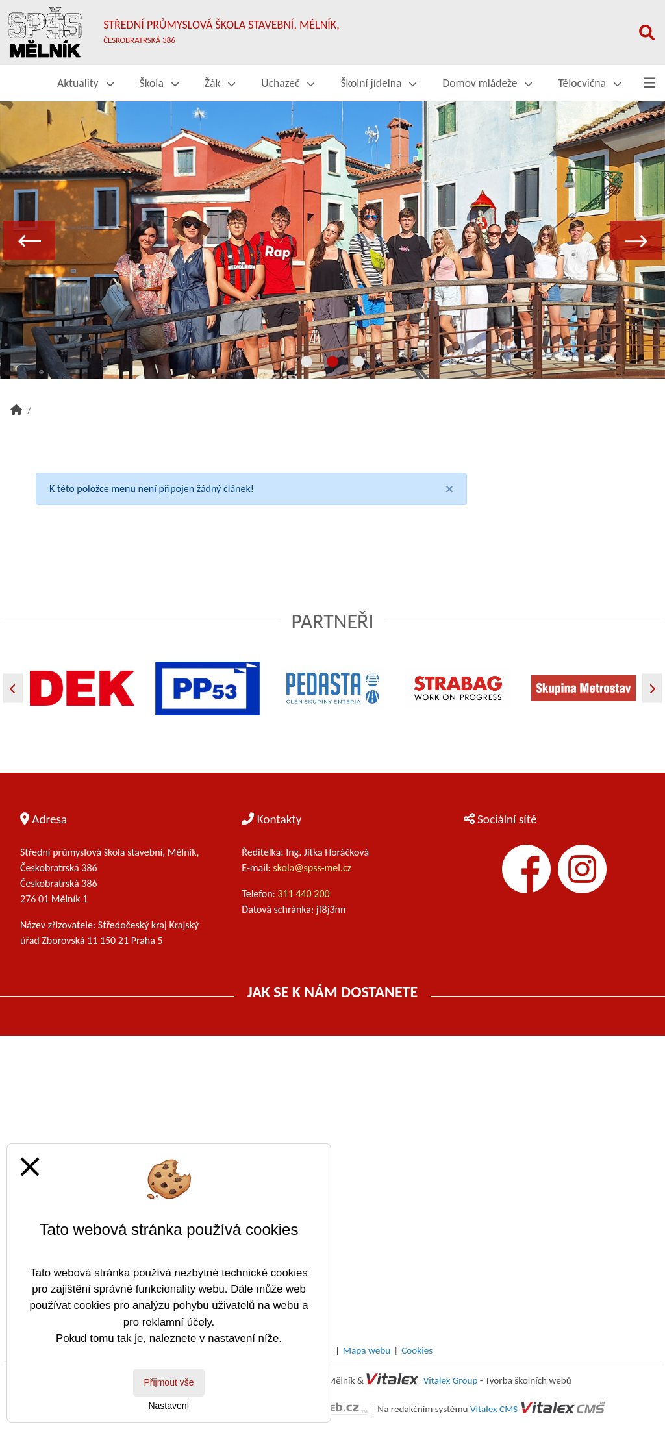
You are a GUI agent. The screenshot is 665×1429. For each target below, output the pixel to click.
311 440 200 (304, 894)
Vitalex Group (450, 1380)
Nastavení (168, 1405)
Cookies (417, 1350)
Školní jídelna (378, 83)
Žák (220, 83)
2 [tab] (332, 362)
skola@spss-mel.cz (312, 868)
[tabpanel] (332, 240)
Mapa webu (366, 1350)
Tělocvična (589, 83)
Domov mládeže (487, 83)
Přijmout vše (169, 1382)
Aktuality (85, 83)
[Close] (449, 488)
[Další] (652, 688)
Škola (159, 83)
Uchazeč (287, 83)
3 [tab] (358, 362)
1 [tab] (306, 362)
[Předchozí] (13, 688)
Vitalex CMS (494, 1409)
